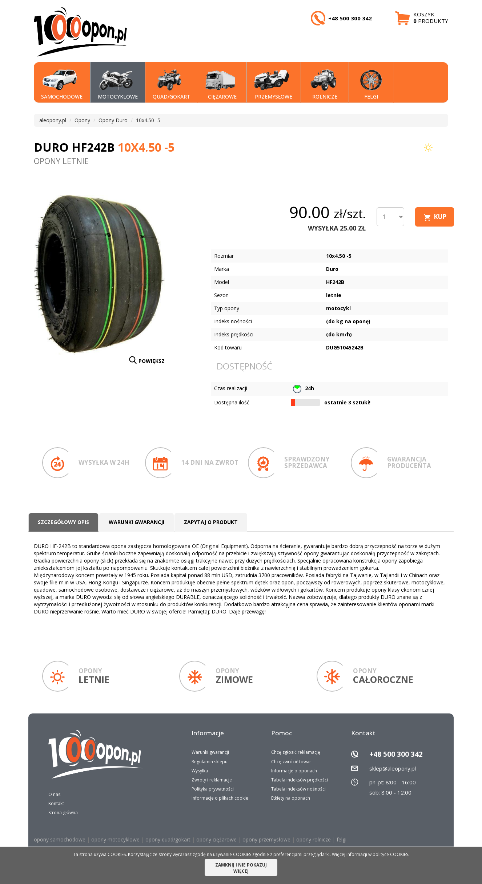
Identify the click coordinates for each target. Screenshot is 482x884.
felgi (341, 839)
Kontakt (56, 803)
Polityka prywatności (213, 789)
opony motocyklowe (115, 839)
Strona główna (63, 812)
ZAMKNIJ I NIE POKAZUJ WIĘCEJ (241, 868)
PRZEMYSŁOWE (273, 84)
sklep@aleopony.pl (392, 768)
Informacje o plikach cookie (220, 798)
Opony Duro (113, 120)
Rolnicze (323, 84)
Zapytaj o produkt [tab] (211, 522)
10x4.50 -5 (148, 120)
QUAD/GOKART (171, 84)
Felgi (369, 84)
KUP (440, 216)
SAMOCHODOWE (62, 84)
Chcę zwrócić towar (291, 762)
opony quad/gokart (167, 839)
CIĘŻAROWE (221, 84)
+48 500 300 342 (396, 754)
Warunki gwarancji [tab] (136, 522)
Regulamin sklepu (210, 762)
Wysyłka (200, 771)
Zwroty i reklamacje (212, 780)
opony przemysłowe (266, 839)
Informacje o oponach (294, 771)
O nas (54, 794)
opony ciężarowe (216, 839)
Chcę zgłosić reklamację (295, 752)
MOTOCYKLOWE (118, 84)
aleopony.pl (52, 120)
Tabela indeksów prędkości (299, 780)
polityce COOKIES (390, 854)
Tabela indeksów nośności (298, 789)
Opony (82, 120)
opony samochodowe (59, 839)
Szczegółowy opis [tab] (63, 522)
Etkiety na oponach (290, 798)
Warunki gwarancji (210, 752)
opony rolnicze (313, 839)
